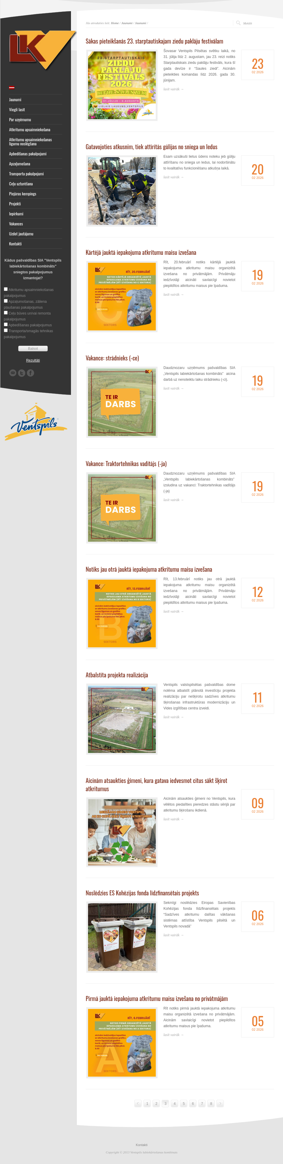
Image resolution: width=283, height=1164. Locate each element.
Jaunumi (15, 99)
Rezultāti (33, 360)
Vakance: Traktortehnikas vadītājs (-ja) (126, 463)
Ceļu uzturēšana (21, 184)
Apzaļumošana (19, 164)
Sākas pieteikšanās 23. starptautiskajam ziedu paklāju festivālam (154, 40)
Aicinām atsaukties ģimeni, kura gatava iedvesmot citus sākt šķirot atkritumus (156, 784)
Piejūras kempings (22, 194)
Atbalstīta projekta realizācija (117, 674)
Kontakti (15, 244)
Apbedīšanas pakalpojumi (28, 154)
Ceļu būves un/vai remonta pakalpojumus (27, 316)
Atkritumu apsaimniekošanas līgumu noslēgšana (30, 141)
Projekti (15, 204)
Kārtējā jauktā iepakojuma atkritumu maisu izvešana (141, 252)
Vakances (16, 224)
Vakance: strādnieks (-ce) (112, 357)
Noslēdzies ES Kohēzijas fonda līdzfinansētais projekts (142, 892)
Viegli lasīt (17, 109)
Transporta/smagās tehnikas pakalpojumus (28, 334)
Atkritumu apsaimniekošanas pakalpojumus (29, 293)
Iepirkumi (16, 214)
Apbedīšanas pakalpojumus (30, 325)
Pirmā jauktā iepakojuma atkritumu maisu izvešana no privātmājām (157, 998)
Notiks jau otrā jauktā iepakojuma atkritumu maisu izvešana (149, 569)
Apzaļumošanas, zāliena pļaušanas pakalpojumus (25, 305)
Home (115, 23)
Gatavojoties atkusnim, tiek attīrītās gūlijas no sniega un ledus (151, 146)
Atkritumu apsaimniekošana (29, 129)
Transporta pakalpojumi (26, 174)
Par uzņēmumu (20, 119)
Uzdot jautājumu (21, 234)
